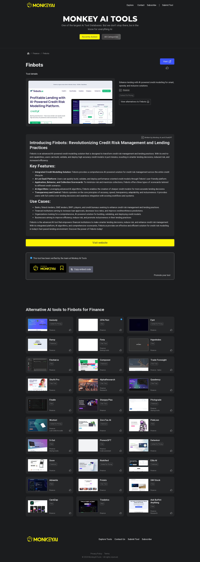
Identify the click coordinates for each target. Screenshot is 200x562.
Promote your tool (162, 275)
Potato (103, 480)
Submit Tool (133, 539)
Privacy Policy (96, 554)
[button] (130, 5)
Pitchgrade (155, 399)
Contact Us (120, 539)
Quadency (155, 379)
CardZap (53, 499)
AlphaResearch (107, 379)
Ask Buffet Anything (155, 501)
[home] (41, 5)
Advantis (53, 480)
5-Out (52, 440)
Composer (105, 360)
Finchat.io (54, 360)
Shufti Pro (54, 379)
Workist (53, 420)
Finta (102, 339)
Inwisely (53, 320)
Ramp (52, 339)
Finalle (52, 399)
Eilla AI (153, 460)
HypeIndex (155, 339)
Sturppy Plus (106, 399)
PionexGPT (105, 440)
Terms (107, 554)
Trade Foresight (158, 360)
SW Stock (155, 480)
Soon (52, 460)
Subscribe (147, 539)
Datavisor (155, 440)
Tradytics (104, 499)
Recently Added (89, 36)
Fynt (152, 320)
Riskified (104, 460)
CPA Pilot (104, 320)
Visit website (100, 242)
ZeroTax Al (105, 420)
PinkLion (154, 420)
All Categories (111, 36)
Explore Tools (105, 539)
